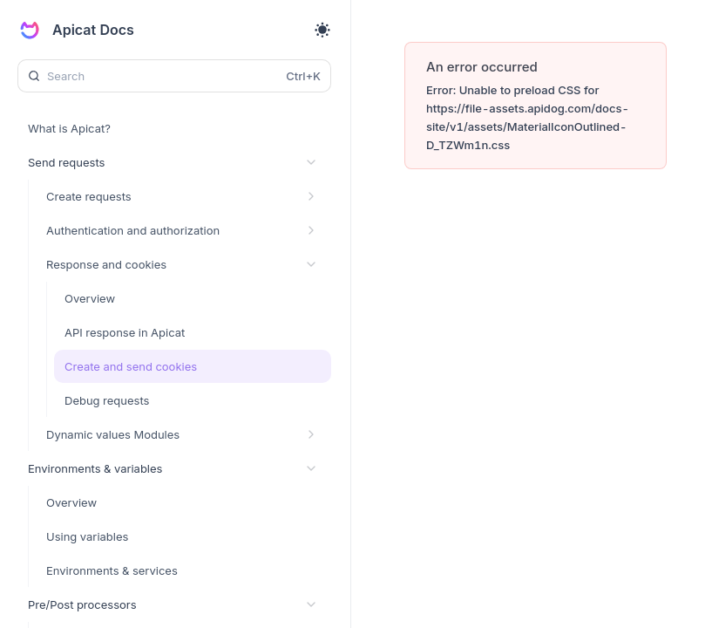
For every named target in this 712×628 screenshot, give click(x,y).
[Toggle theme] (322, 30)
